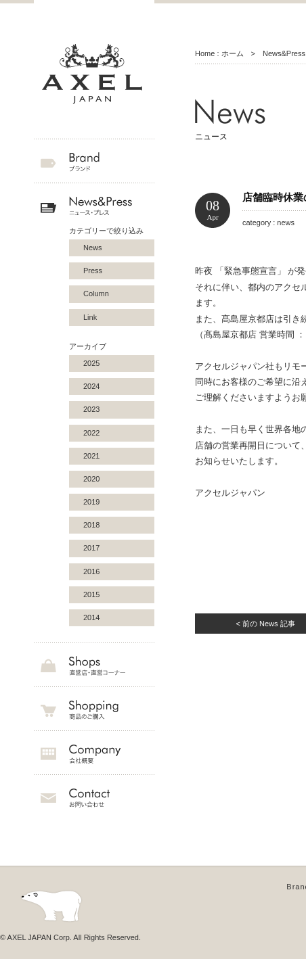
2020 (91, 479)
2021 (91, 456)
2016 (91, 571)
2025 (91, 363)
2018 (91, 525)
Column (96, 293)
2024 (91, 386)
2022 (91, 433)
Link (90, 317)
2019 (91, 502)
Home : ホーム (219, 53)
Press (92, 270)
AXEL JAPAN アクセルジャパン (94, 74)
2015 (91, 594)
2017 (91, 548)
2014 (91, 617)
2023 (91, 409)
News (92, 247)
